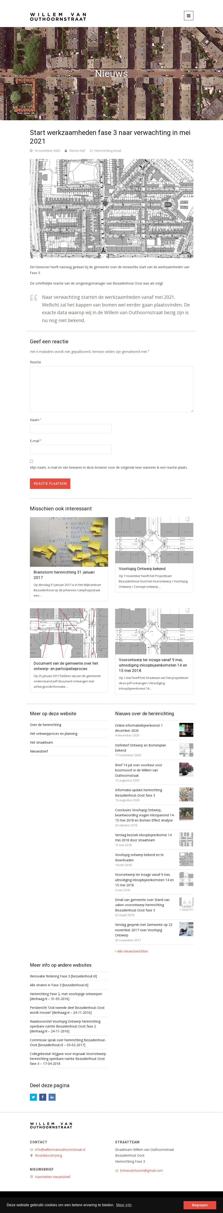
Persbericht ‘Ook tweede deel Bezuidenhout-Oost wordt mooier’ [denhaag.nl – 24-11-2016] (67, 1010)
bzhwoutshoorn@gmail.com (141, 1170)
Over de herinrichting (45, 724)
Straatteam (127, 1142)
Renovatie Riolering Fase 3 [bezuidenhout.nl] (63, 976)
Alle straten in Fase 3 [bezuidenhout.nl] (59, 985)
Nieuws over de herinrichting (144, 713)
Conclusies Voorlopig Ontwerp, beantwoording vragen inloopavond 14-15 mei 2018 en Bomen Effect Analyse (145, 815)
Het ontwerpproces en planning (53, 733)
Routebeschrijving (48, 1155)
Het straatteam (41, 742)
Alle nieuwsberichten (132, 951)
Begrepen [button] (200, 1205)
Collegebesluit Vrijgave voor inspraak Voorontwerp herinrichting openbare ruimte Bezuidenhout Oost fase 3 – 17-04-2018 (68, 1058)
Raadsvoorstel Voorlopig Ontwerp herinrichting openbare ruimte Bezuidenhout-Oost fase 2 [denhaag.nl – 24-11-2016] (65, 1026)
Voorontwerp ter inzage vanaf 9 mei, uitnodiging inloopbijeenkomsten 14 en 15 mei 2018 (153, 665)
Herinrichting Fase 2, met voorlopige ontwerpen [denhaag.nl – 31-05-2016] (66, 996)
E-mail (35, 441)
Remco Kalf (77, 150)
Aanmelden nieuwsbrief (52, 1177)
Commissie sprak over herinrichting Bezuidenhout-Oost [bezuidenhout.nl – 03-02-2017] (68, 1042)
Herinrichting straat (108, 150)
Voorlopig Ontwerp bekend (142, 568)
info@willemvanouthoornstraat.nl (60, 1149)
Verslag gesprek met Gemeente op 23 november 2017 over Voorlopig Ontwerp (143, 929)
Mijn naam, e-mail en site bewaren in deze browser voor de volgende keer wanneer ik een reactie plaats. (109, 467)
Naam (35, 420)
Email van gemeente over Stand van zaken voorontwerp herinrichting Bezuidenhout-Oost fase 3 (142, 904)
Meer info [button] (124, 1205)
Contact (38, 1142)
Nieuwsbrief (39, 751)
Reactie (35, 362)
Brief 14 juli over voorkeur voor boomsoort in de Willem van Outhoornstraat (138, 770)
